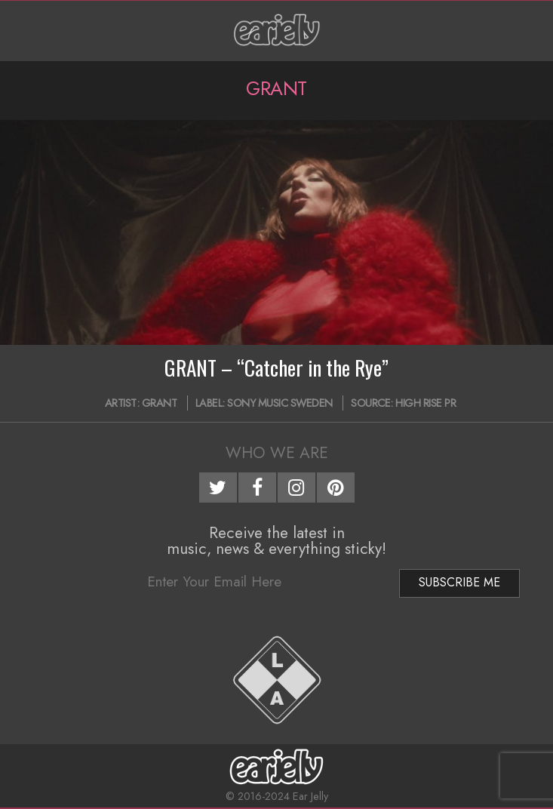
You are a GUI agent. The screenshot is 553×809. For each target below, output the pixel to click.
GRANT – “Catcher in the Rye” (276, 367)
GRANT (159, 403)
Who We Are (277, 452)
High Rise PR (425, 403)
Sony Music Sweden (280, 403)
